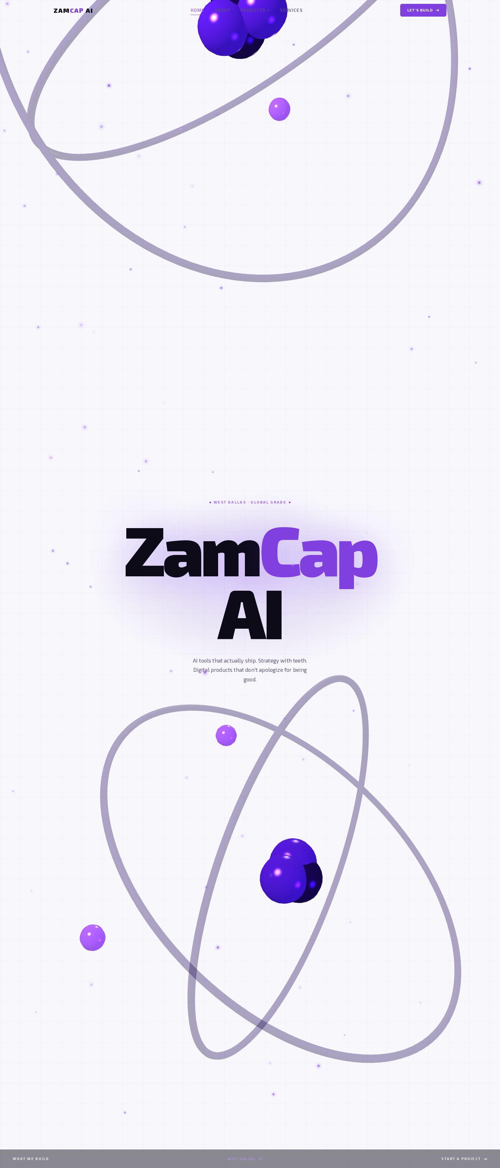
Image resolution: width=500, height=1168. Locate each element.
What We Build (31, 1159)
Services (291, 10)
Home (197, 11)
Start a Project (464, 1159)
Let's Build (423, 10)
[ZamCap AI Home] (73, 10)
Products (255, 10)
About (223, 10)
